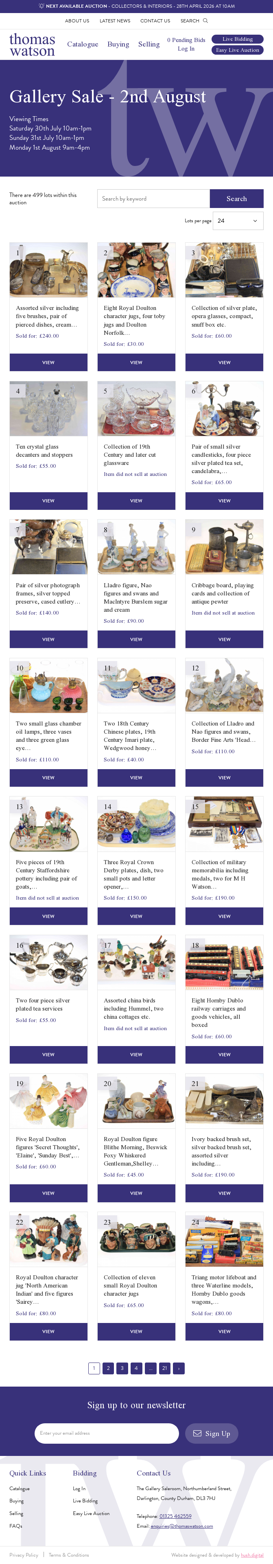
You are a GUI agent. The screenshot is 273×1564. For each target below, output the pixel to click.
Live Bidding (238, 39)
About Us (77, 20)
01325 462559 (175, 1516)
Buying (118, 43)
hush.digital (252, 1555)
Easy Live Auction (237, 50)
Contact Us (155, 20)
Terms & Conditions (69, 1555)
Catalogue (82, 43)
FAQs (15, 1526)
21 (164, 1368)
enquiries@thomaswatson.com (182, 1526)
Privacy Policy (23, 1555)
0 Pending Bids (186, 40)
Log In (186, 48)
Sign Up (211, 1433)
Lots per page (224, 221)
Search (237, 198)
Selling (149, 43)
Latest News (115, 20)
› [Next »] (178, 1368)
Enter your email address (65, 1433)
